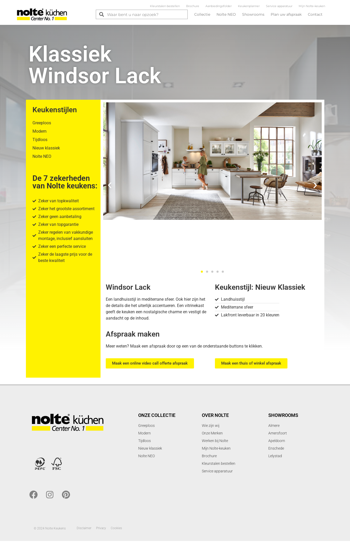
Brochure (192, 6)
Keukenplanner (249, 6)
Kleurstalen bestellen (165, 6)
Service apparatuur (279, 6)
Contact (315, 14)
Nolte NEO (226, 14)
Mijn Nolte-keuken (312, 6)
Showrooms (253, 14)
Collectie (202, 14)
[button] (110, 186)
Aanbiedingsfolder (218, 6)
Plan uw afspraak (286, 14)
